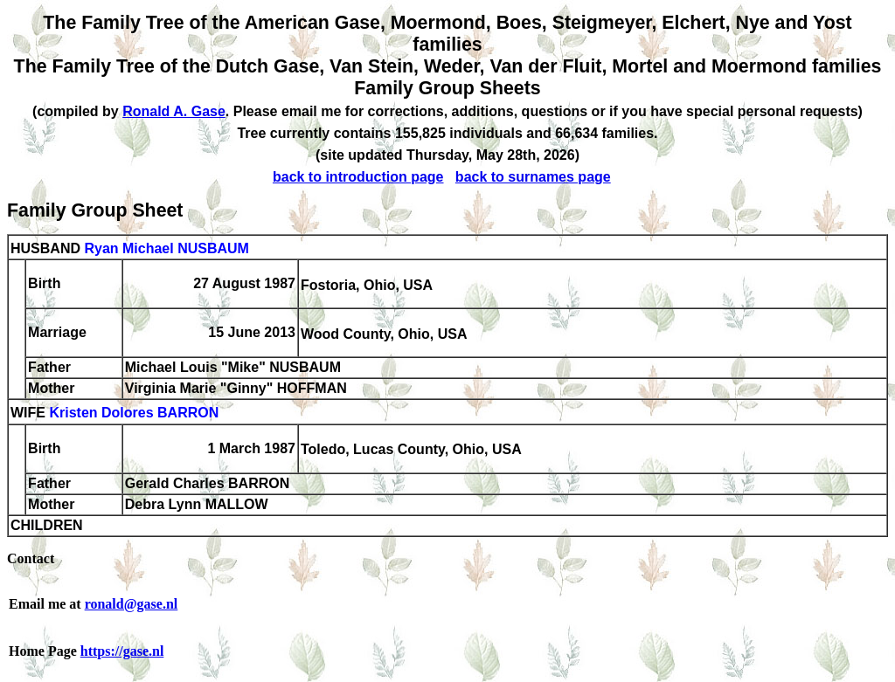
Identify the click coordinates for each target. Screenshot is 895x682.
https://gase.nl (122, 651)
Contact (30, 558)
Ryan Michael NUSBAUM (166, 248)
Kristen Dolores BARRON (134, 413)
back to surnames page (533, 176)
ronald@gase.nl (131, 603)
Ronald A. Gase (173, 111)
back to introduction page (358, 176)
